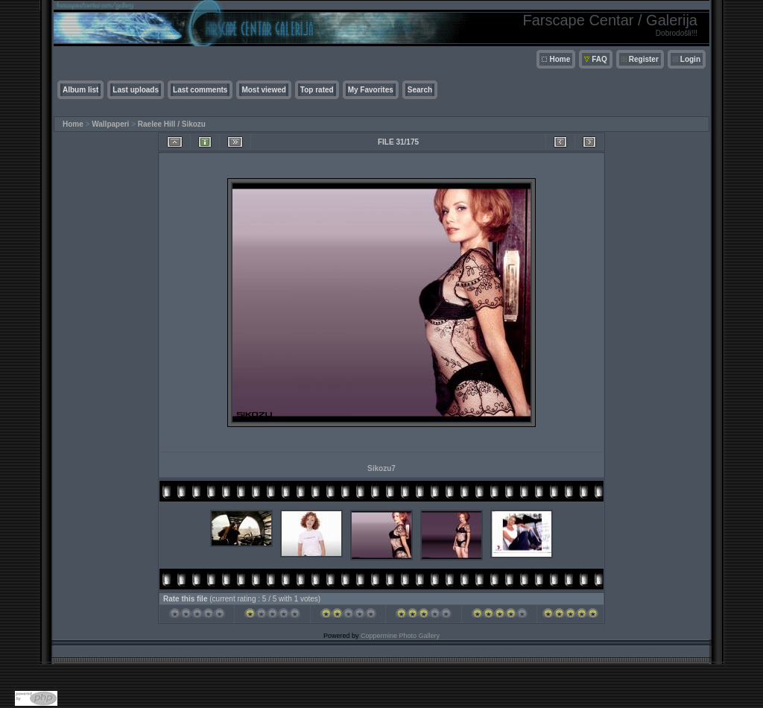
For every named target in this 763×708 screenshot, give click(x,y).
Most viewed (263, 90)
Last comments (200, 90)
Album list (80, 90)
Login (690, 59)
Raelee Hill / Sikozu (172, 124)
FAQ (599, 59)
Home (559, 59)
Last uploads (136, 90)
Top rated (317, 90)
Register (644, 59)
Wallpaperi (110, 124)
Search (420, 90)
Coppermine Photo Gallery (400, 635)
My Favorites (370, 90)
